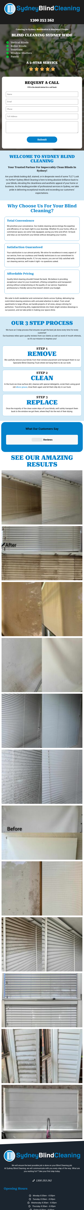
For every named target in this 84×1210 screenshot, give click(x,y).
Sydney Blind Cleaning (44, 1199)
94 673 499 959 (64, 1199)
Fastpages (42, 1207)
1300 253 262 (42, 20)
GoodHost (51, 1207)
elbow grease (21, 387)
